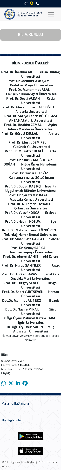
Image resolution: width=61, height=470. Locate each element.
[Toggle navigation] (51, 14)
